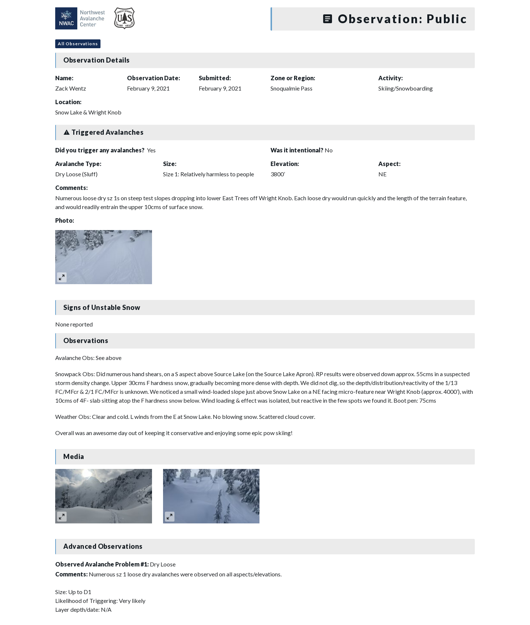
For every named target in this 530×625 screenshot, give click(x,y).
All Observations (78, 43)
